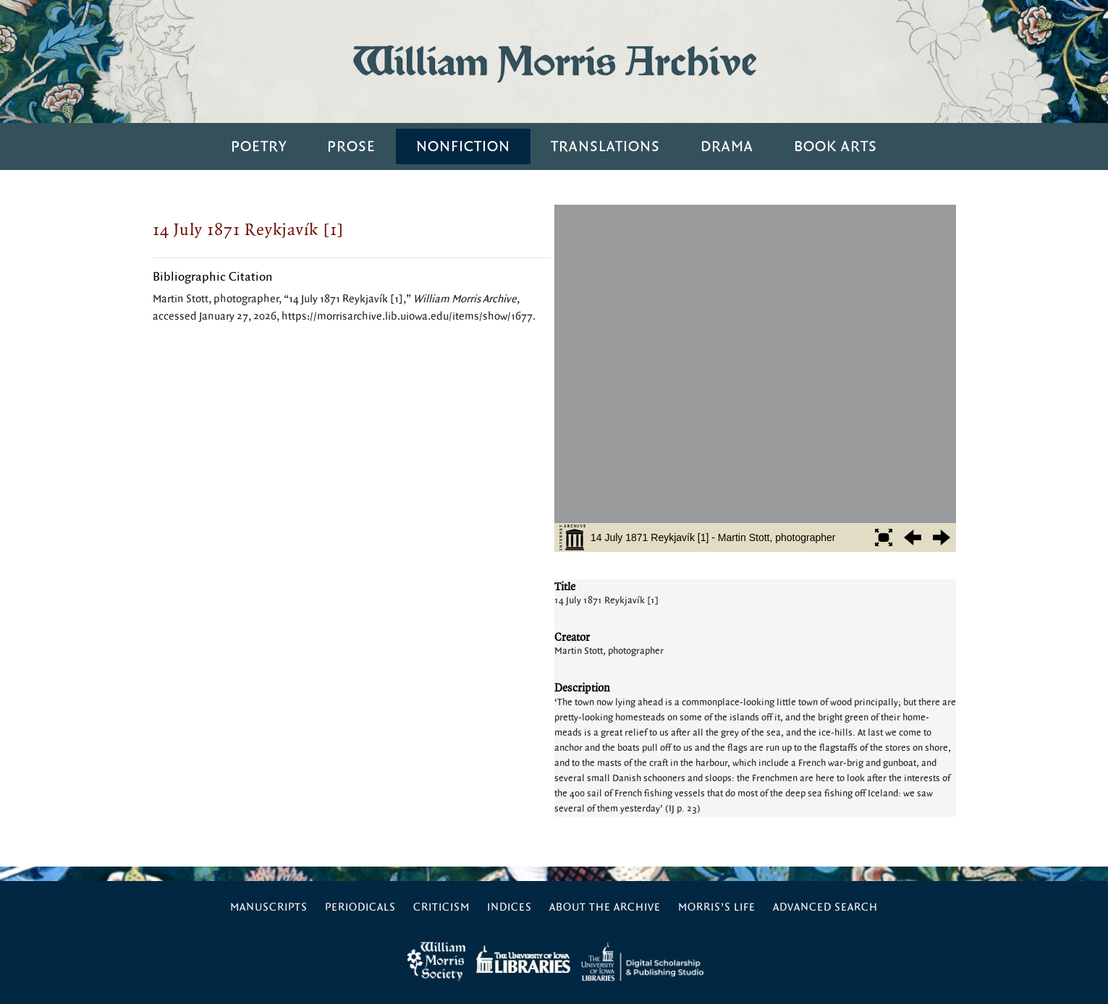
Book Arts (835, 146)
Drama (727, 146)
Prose (351, 146)
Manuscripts (269, 907)
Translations (605, 146)
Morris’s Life (717, 907)
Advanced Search (825, 907)
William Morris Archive (554, 61)
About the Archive (605, 907)
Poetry (259, 146)
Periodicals (360, 907)
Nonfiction (463, 146)
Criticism (441, 907)
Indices (509, 907)
